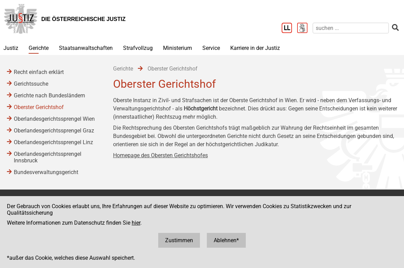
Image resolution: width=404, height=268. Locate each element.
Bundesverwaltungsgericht (46, 172)
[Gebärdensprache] (305, 28)
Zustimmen (179, 240)
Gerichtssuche (31, 84)
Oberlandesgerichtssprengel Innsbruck (47, 157)
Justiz (10, 48)
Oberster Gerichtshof (39, 107)
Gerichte (39, 48)
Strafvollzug (138, 48)
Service (211, 48)
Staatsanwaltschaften (86, 48)
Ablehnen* (226, 240)
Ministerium (177, 48)
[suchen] (351, 28)
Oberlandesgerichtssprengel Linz (53, 142)
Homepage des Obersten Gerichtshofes (160, 155)
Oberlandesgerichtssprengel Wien (54, 119)
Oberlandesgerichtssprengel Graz (54, 130)
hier (136, 222)
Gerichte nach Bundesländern (49, 95)
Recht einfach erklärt (39, 72)
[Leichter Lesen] (289, 28)
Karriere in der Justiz (255, 48)
